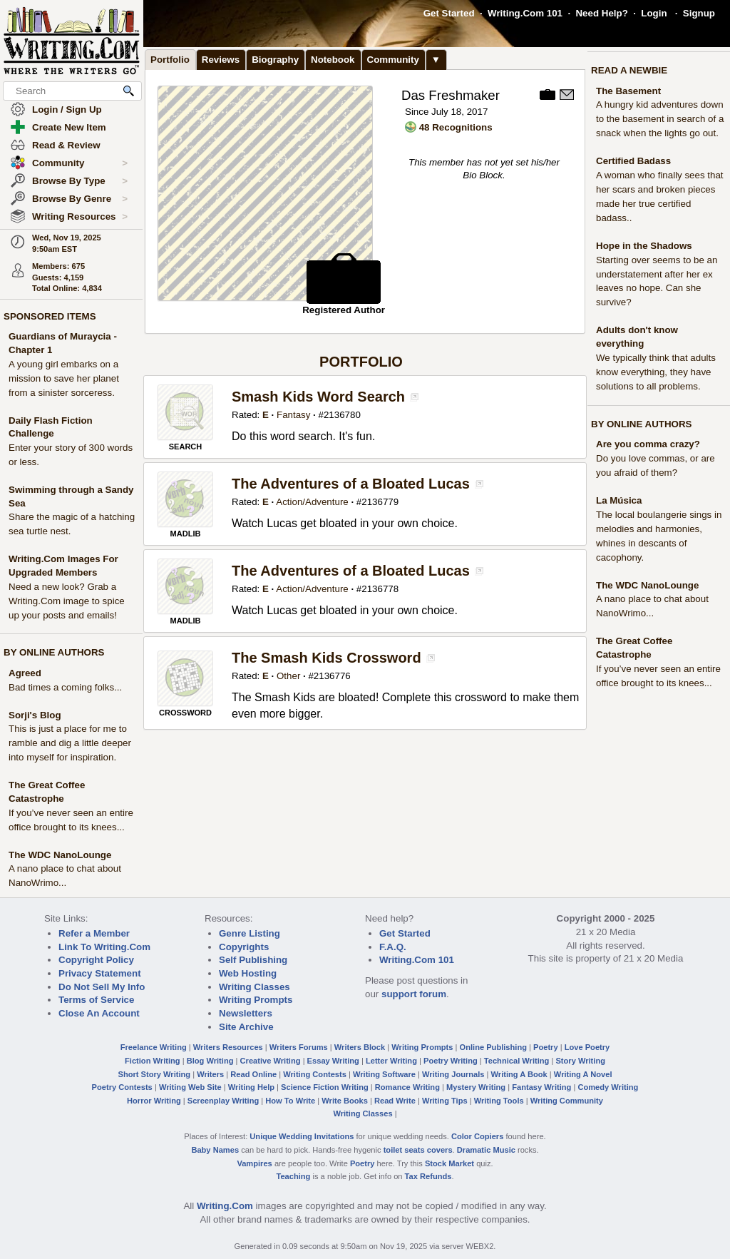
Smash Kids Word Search (318, 396)
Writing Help (251, 1087)
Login (654, 13)
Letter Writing (391, 1060)
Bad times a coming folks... (65, 687)
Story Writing (580, 1060)
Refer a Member (94, 933)
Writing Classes (254, 987)
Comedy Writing (607, 1087)
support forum (413, 994)
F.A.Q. (392, 947)
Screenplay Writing (223, 1100)
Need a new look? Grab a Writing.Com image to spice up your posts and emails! (67, 601)
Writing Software (384, 1074)
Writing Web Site (190, 1087)
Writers (210, 1074)
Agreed (25, 673)
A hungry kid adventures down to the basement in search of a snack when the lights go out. (660, 118)
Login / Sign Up (67, 109)
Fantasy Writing (541, 1087)
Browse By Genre (80, 199)
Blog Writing (210, 1060)
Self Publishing (253, 959)
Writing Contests (314, 1074)
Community (80, 163)
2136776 (332, 676)
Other (288, 676)
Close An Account (99, 1013)
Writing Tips (445, 1100)
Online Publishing (493, 1047)
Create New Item (69, 127)
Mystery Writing (475, 1087)
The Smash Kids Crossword (326, 658)
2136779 (380, 501)
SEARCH (185, 446)
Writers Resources (228, 1047)
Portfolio (170, 59)
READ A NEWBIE (629, 70)
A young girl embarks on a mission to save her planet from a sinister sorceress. (64, 378)
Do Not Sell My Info (101, 987)
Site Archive (246, 1026)
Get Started (449, 13)
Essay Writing (333, 1060)
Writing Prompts (255, 999)
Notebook (332, 59)
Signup (699, 13)
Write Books (345, 1100)
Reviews (221, 59)
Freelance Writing (153, 1047)
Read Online (253, 1074)
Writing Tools (499, 1100)
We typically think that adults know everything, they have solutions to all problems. (656, 372)
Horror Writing (154, 1100)
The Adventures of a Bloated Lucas (351, 483)
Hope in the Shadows (644, 245)
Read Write (395, 1100)
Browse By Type (80, 181)
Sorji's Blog (35, 715)
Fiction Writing (152, 1060)
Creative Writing (270, 1060)
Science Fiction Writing (325, 1087)
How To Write (290, 1100)
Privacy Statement (99, 973)
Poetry (545, 1047)
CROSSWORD (185, 712)
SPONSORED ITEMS (50, 316)
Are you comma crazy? (648, 444)
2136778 (380, 588)
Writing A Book (519, 1074)
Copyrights (244, 947)
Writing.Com (225, 1206)
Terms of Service (96, 999)
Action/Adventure (312, 501)
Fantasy (293, 414)
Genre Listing (249, 933)
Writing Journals (453, 1074)
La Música (619, 500)
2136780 (342, 414)
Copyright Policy (96, 959)
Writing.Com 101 (525, 13)
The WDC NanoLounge (60, 855)
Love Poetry (587, 1047)
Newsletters (245, 1013)
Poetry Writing (450, 1060)
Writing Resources (80, 217)
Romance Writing (407, 1087)
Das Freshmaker (450, 95)
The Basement (628, 91)
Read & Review (66, 145)
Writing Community (566, 1100)
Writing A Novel (583, 1074)
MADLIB (185, 533)
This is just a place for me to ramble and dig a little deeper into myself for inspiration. (70, 743)
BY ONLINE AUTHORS (54, 652)
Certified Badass (633, 161)
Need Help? (601, 13)
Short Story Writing (154, 1074)
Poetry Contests (122, 1087)
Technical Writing (517, 1060)
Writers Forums (298, 1047)
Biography (275, 59)
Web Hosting (248, 973)
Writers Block (359, 1047)
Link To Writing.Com (104, 947)
